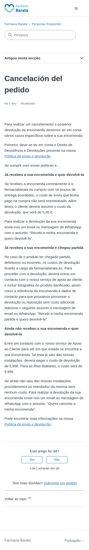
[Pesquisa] (40, 35)
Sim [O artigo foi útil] (32, 459)
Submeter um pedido (60, 483)
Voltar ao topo (18, 498)
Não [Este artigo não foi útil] (57, 459)
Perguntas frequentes (46, 24)
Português (75, 540)
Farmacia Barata (16, 24)
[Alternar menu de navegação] (76, 8)
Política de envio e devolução (28, 156)
